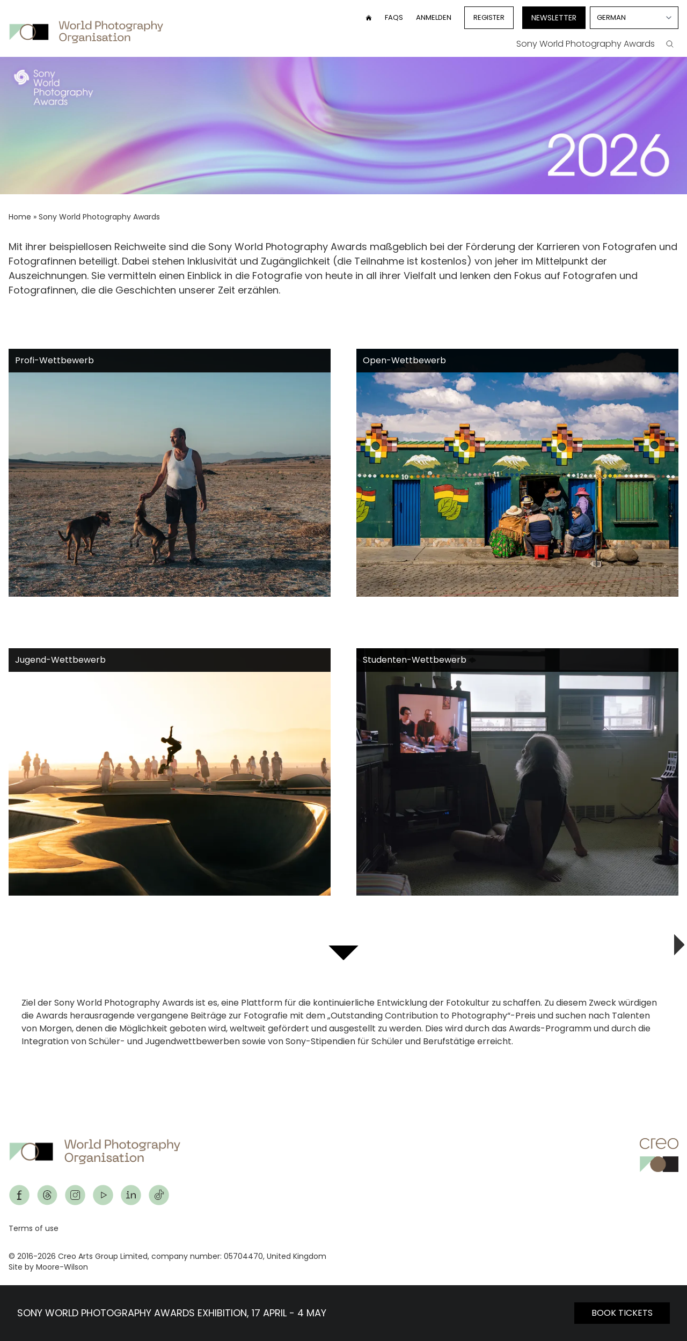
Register (489, 17)
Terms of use (34, 1228)
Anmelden (433, 17)
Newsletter (553, 17)
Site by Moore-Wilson (48, 1267)
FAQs (394, 17)
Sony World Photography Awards (585, 44)
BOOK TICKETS (622, 1313)
